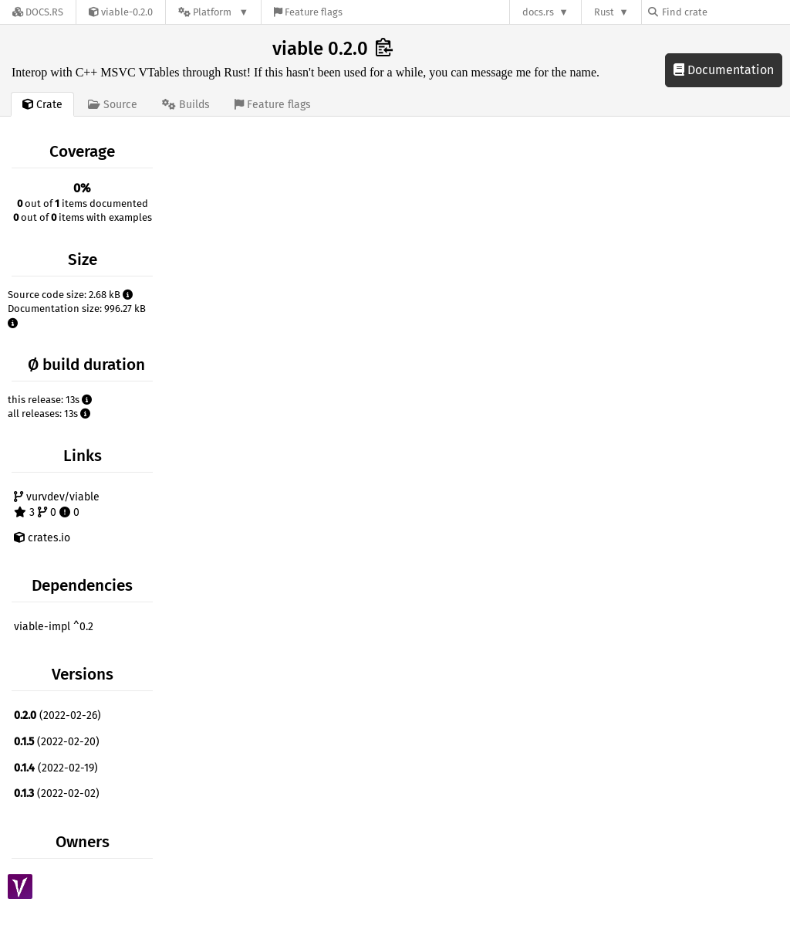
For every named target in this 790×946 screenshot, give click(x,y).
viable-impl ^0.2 (53, 626)
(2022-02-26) (57, 715)
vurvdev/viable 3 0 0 (57, 504)
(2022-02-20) (57, 741)
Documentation (724, 70)
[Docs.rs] (38, 12)
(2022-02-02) (57, 793)
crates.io (42, 537)
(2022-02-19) (56, 768)
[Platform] (213, 12)
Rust (604, 12)
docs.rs (538, 12)
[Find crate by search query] (725, 12)
